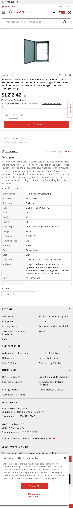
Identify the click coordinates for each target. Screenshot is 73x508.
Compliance (8, 321)
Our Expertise (36, 346)
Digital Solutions (11, 376)
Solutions (36, 370)
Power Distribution (49, 358)
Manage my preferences (34, 495)
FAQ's (5, 339)
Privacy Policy (9, 326)
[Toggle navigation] (3, 12)
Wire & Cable (9, 363)
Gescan (36, 309)
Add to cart (36, 124)
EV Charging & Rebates (51, 363)
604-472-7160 (27, 416)
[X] (65, 458)
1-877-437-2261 (12, 2)
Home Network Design (51, 389)
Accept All (34, 486)
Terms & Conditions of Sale (54, 326)
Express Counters (12, 381)
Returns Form (46, 331)
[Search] (36, 21)
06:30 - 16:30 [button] (63, 6)
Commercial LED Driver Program (51, 383)
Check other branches (51, 103)
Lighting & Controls (50, 353)
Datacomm (8, 358)
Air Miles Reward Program (53, 316)
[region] (34, 480)
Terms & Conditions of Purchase (14, 333)
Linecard (43, 321)
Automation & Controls (15, 353)
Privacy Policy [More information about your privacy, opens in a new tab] (52, 478)
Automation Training (13, 394)
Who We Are (9, 316)
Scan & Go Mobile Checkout (54, 376)
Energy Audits (10, 389)
